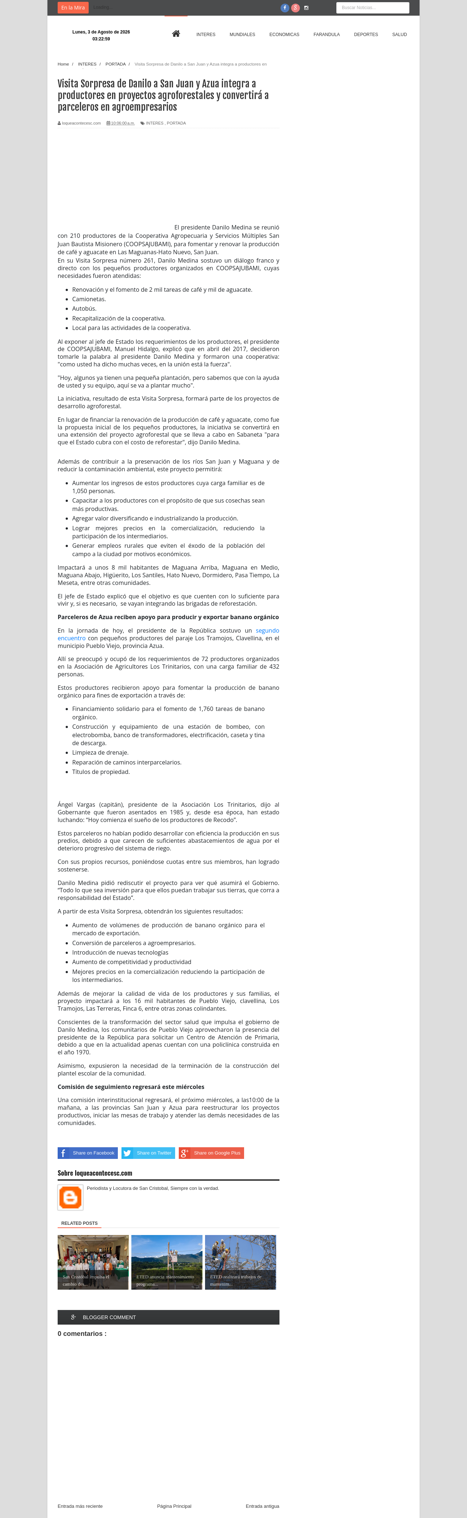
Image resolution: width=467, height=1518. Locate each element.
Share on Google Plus (209, 1153)
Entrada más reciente (80, 1506)
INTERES (154, 123)
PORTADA (176, 123)
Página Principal (174, 1506)
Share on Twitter (146, 1153)
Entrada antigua (262, 1506)
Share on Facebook (86, 1153)
